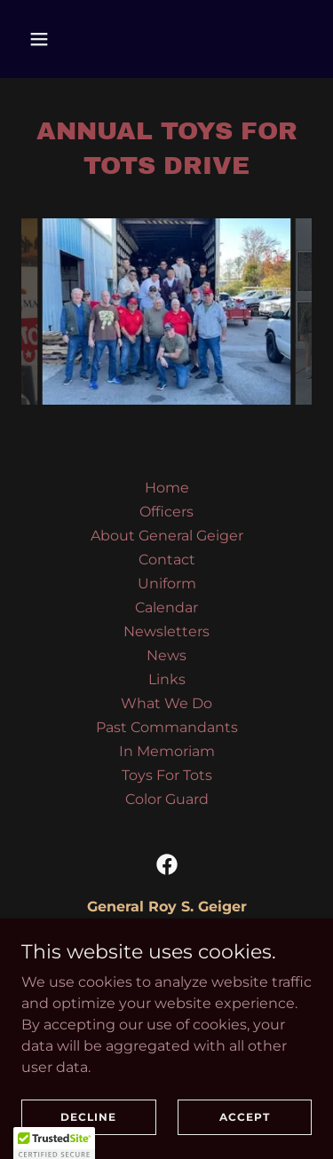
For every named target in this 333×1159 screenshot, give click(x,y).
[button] (54, 39)
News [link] (166, 655)
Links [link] (167, 679)
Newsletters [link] (166, 631)
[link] (167, 864)
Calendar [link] (166, 607)
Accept (244, 1117)
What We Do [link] (166, 703)
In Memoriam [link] (167, 751)
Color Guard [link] (167, 799)
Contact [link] (167, 559)
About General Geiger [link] (167, 535)
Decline (88, 1117)
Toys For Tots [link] (167, 775)
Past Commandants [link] (167, 727)
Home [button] (167, 487)
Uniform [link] (167, 583)
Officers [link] (166, 511)
